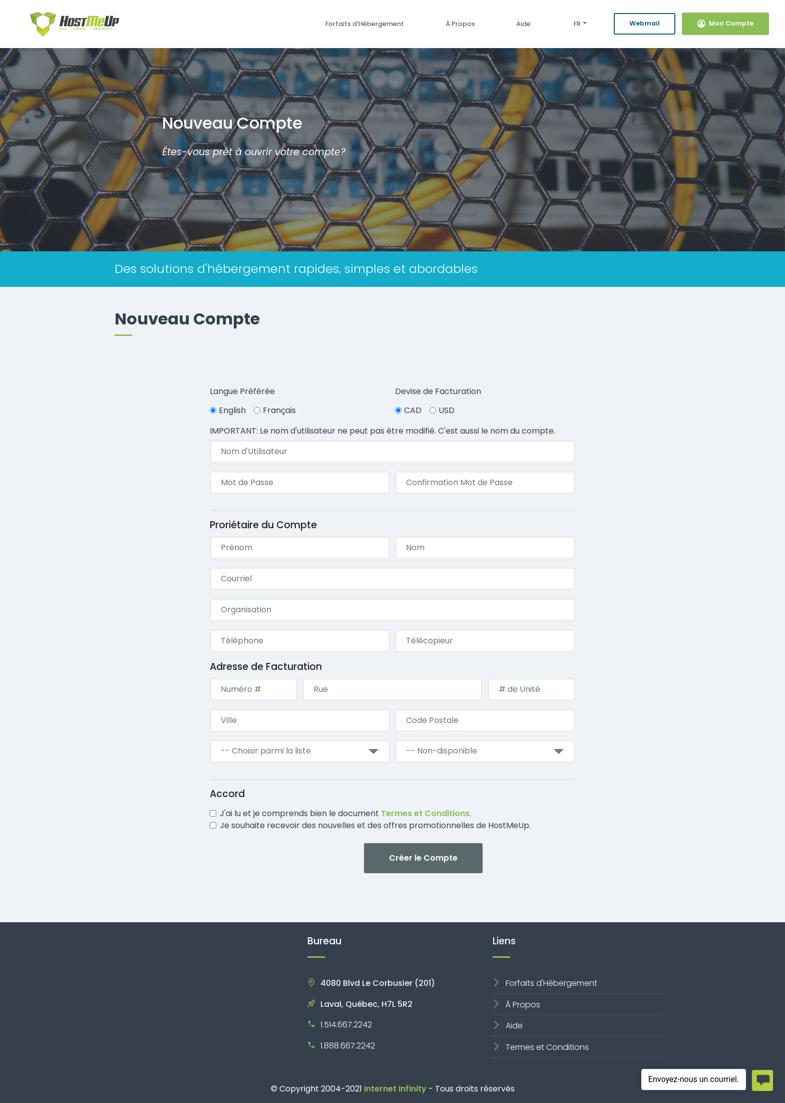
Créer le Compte (423, 858)
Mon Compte (725, 23)
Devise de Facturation (438, 391)
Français (279, 410)
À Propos (460, 24)
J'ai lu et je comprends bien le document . (345, 813)
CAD (413, 410)
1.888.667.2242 (347, 1045)
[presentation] (286, 859)
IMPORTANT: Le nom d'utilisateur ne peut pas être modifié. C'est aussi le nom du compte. (382, 431)
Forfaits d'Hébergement (364, 24)
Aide (523, 24)
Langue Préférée (242, 391)
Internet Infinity (395, 1088)
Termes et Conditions (425, 813)
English (232, 410)
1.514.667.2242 (346, 1024)
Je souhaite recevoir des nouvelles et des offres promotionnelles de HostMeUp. (375, 825)
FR (576, 24)
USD (447, 410)
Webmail (644, 23)
